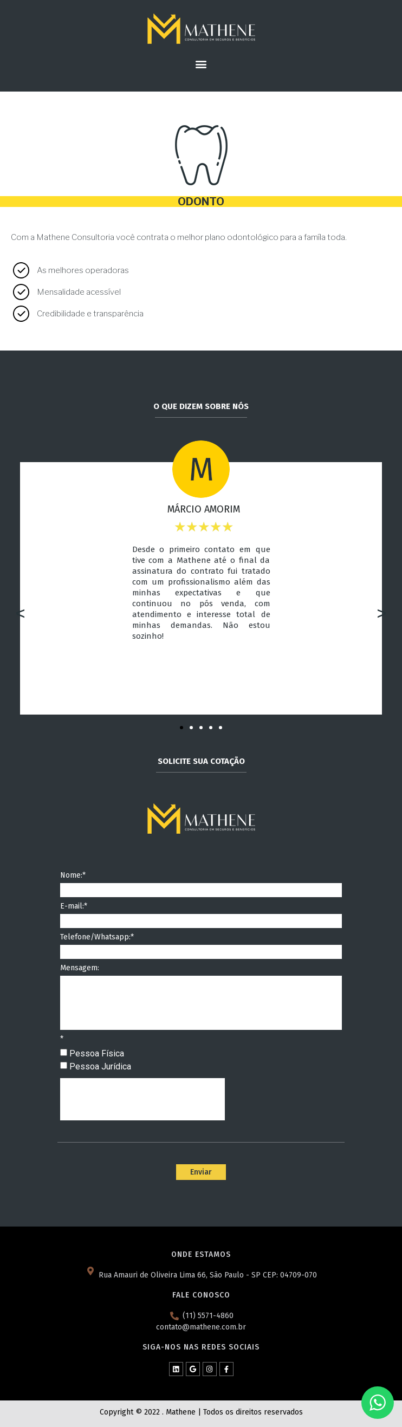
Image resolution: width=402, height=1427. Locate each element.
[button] (201, 64)
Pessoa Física (96, 1053)
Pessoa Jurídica (100, 1066)
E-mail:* (73, 907)
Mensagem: (79, 968)
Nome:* (73, 876)
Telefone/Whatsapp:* (97, 937)
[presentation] (142, 1099)
